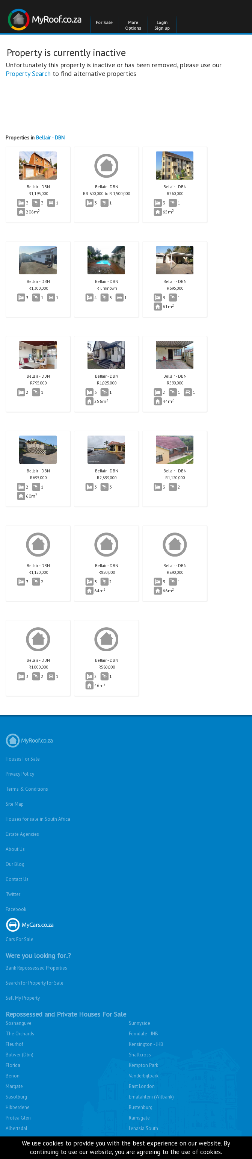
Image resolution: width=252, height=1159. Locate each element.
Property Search (28, 73)
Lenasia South (143, 1128)
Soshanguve (19, 1023)
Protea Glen (18, 1118)
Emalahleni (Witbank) (151, 1097)
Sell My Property (23, 998)
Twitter (13, 894)
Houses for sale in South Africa (38, 819)
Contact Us (17, 879)
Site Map (15, 804)
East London (142, 1086)
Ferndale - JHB (143, 1033)
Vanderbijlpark (143, 1076)
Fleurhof (14, 1044)
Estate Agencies (22, 834)
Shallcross (140, 1055)
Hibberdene (18, 1107)
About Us (15, 849)
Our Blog (15, 864)
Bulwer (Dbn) (19, 1055)
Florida (13, 1065)
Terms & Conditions (27, 789)
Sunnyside (139, 1023)
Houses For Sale (23, 759)
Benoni (13, 1076)
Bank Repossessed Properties (36, 968)
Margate (14, 1086)
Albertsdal (16, 1128)
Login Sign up (162, 25)
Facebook (16, 909)
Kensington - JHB (146, 1044)
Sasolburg (16, 1097)
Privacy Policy (20, 774)
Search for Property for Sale (34, 983)
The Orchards (20, 1033)
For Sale (104, 22)
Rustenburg (140, 1107)
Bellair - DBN (50, 137)
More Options (133, 25)
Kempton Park (143, 1065)
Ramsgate (139, 1118)
